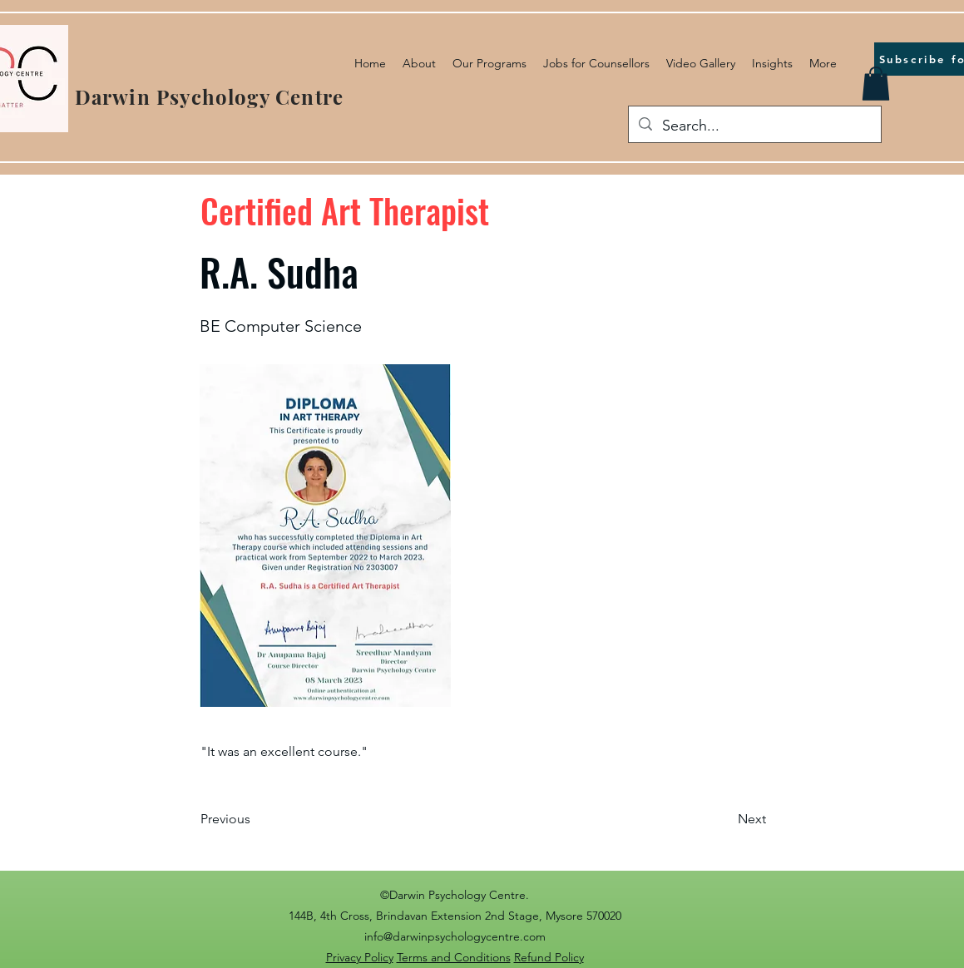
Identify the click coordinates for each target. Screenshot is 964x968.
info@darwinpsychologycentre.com (455, 936)
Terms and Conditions (454, 957)
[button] (876, 84)
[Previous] (255, 819)
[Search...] (754, 126)
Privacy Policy (359, 957)
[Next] (724, 819)
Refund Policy (549, 957)
